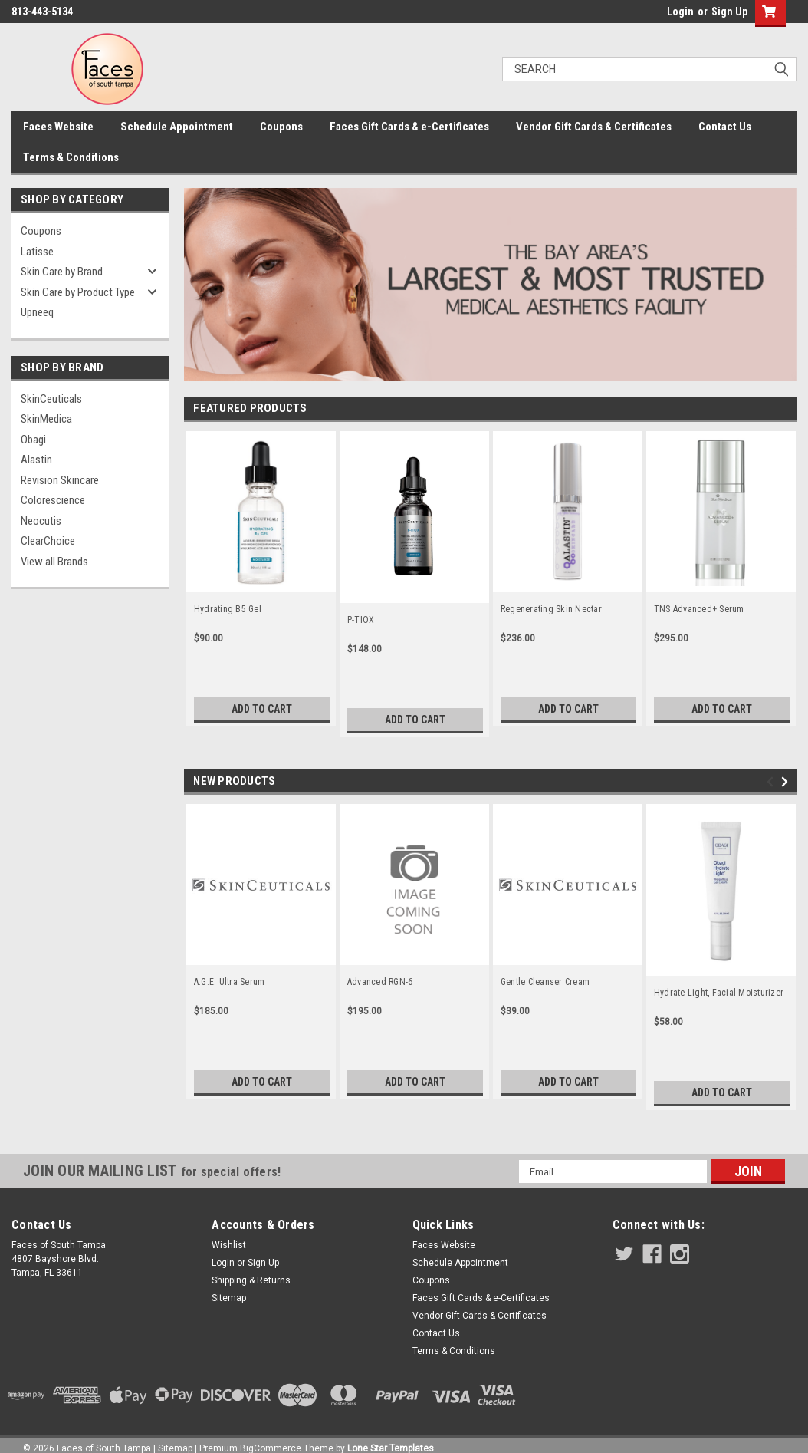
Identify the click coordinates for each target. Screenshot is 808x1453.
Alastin (36, 459)
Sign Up (729, 11)
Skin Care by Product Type (78, 292)
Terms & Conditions (71, 157)
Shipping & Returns (251, 1280)
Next (787, 782)
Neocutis (41, 521)
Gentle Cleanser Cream (545, 982)
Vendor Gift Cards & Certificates (594, 126)
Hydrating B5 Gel (227, 609)
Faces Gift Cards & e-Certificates (409, 126)
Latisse (37, 252)
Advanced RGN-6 (380, 982)
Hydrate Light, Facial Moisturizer (718, 992)
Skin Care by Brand (62, 271)
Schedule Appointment (176, 126)
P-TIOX (361, 619)
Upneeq (37, 312)
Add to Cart (262, 709)
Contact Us (724, 126)
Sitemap (229, 1298)
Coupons (281, 126)
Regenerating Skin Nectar (551, 609)
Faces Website (58, 126)
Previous (772, 782)
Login (680, 11)
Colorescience (53, 500)
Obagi (33, 439)
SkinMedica (46, 419)
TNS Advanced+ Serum (699, 609)
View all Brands (54, 561)
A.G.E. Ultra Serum (229, 982)
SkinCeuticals (51, 399)
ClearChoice (48, 541)
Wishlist (229, 1245)
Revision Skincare (60, 480)
